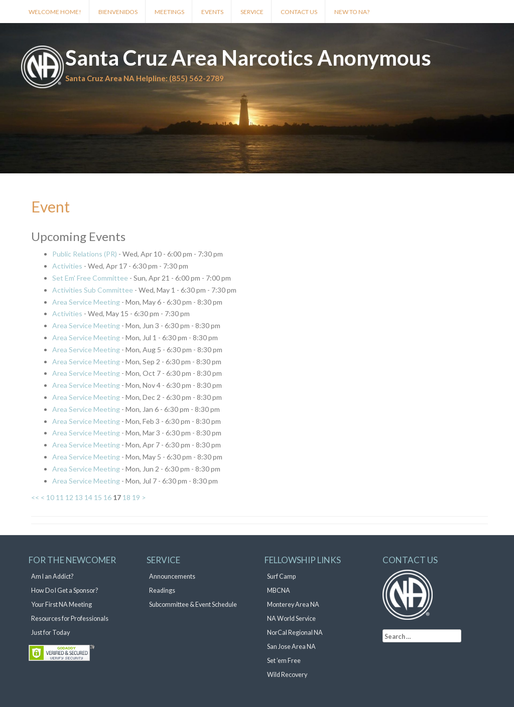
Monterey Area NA (293, 604)
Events (212, 12)
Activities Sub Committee (92, 290)
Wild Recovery (287, 674)
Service (252, 12)
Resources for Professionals (69, 618)
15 (98, 497)
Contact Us (299, 12)
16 (107, 497)
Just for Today (50, 632)
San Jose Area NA (291, 646)
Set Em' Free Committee (90, 278)
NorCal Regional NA (295, 632)
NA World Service (291, 618)
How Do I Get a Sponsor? (64, 590)
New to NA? (351, 12)
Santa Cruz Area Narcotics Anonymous (248, 57)
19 (136, 497)
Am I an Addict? (52, 576)
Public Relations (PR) (84, 254)
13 (79, 497)
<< (35, 497)
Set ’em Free (284, 660)
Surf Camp (281, 576)
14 (88, 497)
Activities (67, 266)
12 (69, 497)
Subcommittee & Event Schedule (193, 604)
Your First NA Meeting (61, 604)
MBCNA (278, 590)
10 (50, 497)
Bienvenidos (118, 12)
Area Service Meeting (86, 302)
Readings (162, 590)
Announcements (172, 576)
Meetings (169, 12)
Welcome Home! (55, 12)
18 (126, 497)
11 (60, 497)
